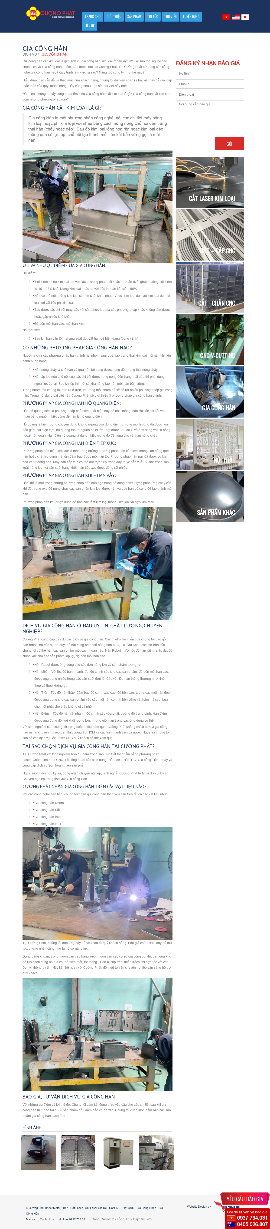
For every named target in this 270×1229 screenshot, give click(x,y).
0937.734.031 (252, 1218)
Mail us (30, 1219)
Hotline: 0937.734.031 (73, 1219)
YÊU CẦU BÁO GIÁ (245, 1199)
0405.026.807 (252, 1224)
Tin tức (152, 16)
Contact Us (47, 1219)
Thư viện (170, 16)
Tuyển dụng (191, 16)
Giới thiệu (114, 16)
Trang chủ (93, 16)
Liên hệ (89, 25)
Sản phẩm (134, 16)
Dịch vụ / (31, 54)
